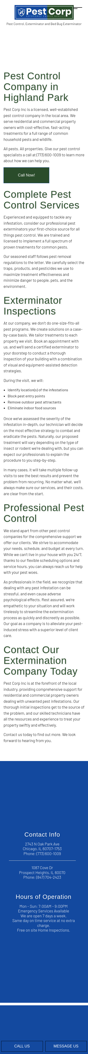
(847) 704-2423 (48, 877)
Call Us (22, 1046)
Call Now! (26, 175)
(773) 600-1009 (48, 853)
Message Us (66, 1046)
